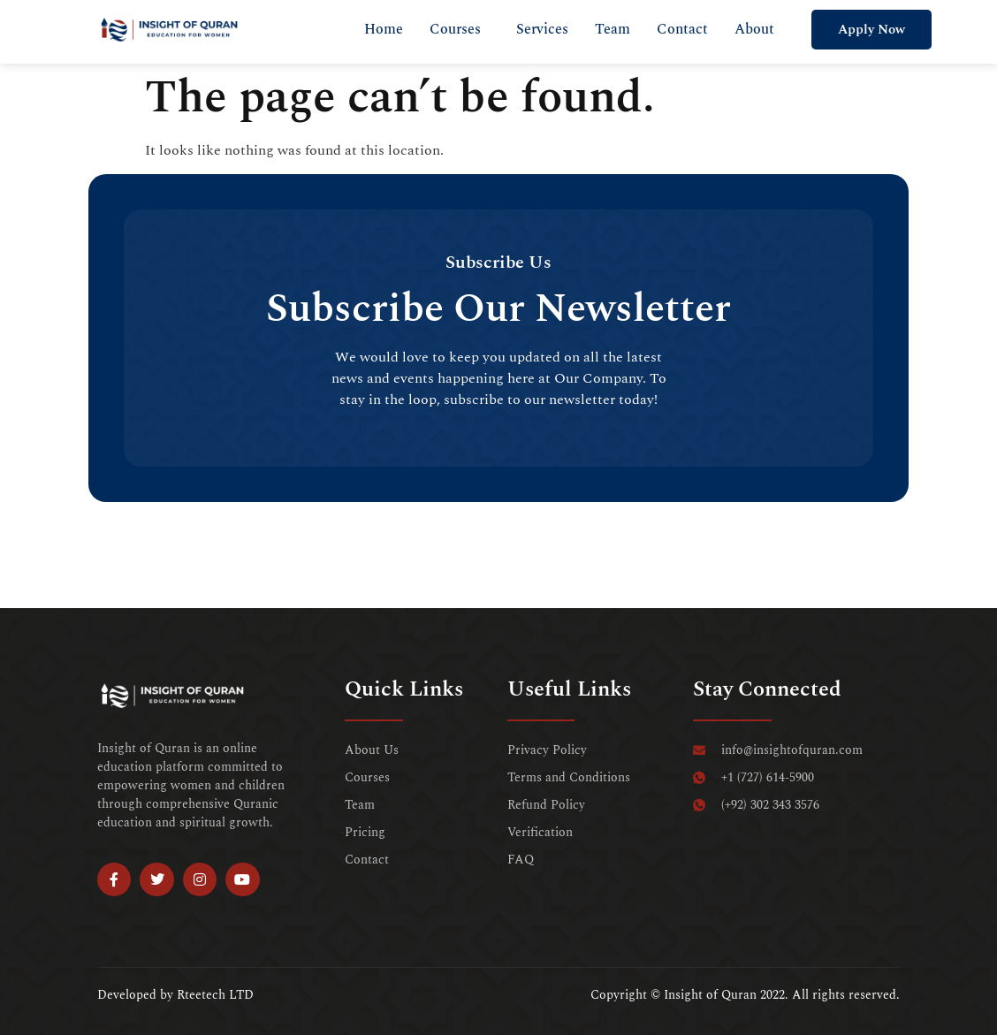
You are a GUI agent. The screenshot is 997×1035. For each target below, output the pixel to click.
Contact (682, 29)
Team (612, 29)
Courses (455, 29)
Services (542, 29)
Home (383, 29)
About (754, 29)
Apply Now (871, 29)
